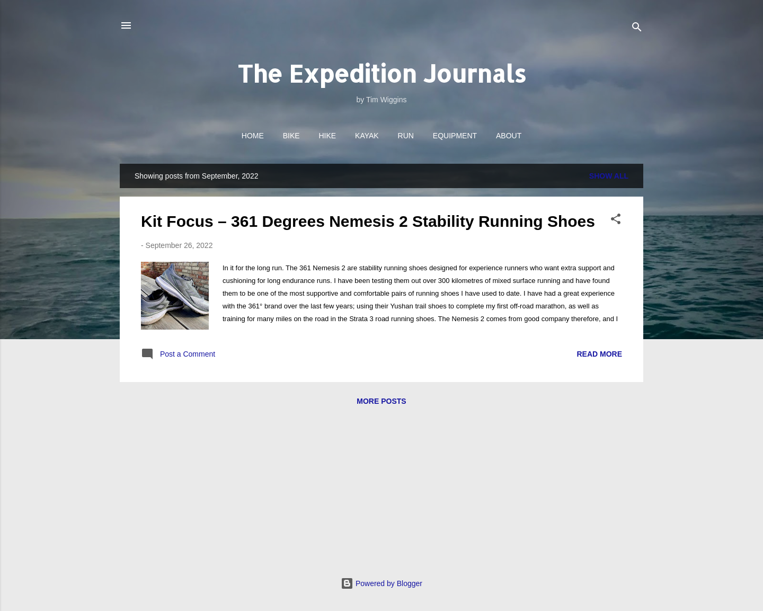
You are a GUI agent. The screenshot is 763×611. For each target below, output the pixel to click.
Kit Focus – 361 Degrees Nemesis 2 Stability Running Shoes (368, 221)
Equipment (455, 135)
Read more (599, 354)
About (508, 135)
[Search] (637, 29)
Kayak (367, 135)
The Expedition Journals (381, 73)
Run (406, 135)
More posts (381, 401)
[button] (615, 220)
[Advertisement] (381, 494)
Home (253, 135)
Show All (608, 176)
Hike (327, 135)
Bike (291, 135)
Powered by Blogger (381, 583)
